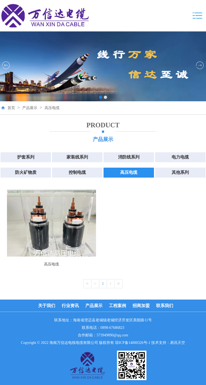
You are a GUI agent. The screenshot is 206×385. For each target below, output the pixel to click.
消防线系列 (128, 157)
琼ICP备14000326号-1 (132, 343)
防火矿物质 (25, 172)
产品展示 (29, 108)
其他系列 (180, 172)
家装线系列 (77, 157)
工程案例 (117, 305)
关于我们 (46, 305)
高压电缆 (52, 108)
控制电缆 (77, 172)
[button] (100, 97)
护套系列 (25, 157)
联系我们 (164, 305)
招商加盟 (141, 305)
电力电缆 (180, 157)
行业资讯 (70, 305)
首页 (11, 108)
